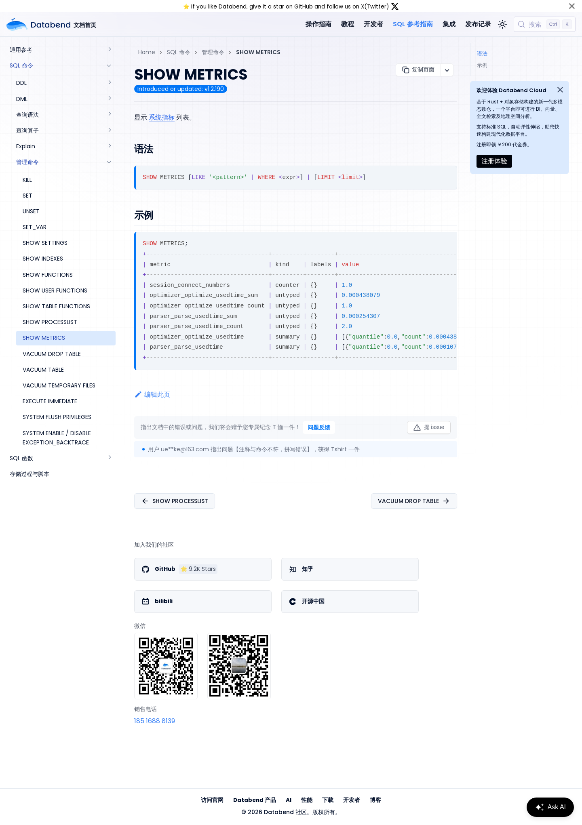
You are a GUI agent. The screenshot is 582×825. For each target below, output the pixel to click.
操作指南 (318, 24)
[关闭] (572, 6)
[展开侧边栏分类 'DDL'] (109, 83)
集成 (449, 24)
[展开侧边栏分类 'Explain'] (109, 146)
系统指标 (162, 117)
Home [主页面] (146, 52)
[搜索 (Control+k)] (545, 24)
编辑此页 (152, 394)
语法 (482, 53)
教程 (347, 24)
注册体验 (494, 161)
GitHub (303, 7)
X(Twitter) (375, 7)
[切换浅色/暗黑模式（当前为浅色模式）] (502, 24)
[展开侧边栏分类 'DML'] (109, 99)
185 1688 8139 (154, 721)
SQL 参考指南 (413, 24)
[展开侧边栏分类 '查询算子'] (109, 131)
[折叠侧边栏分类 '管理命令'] (109, 162)
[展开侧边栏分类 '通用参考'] (109, 50)
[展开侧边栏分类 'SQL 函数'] (109, 458)
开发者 (373, 24)
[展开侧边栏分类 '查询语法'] (109, 115)
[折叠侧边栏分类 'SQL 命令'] (109, 66)
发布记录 (478, 24)
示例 (482, 65)
